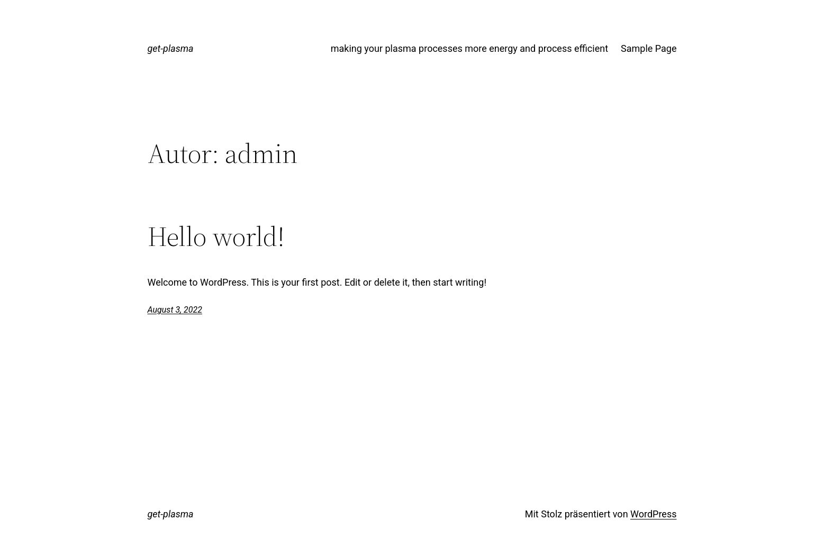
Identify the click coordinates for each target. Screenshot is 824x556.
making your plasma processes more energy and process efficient (469, 48)
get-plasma (171, 48)
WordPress (653, 513)
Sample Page (648, 48)
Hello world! (216, 236)
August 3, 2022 (175, 310)
